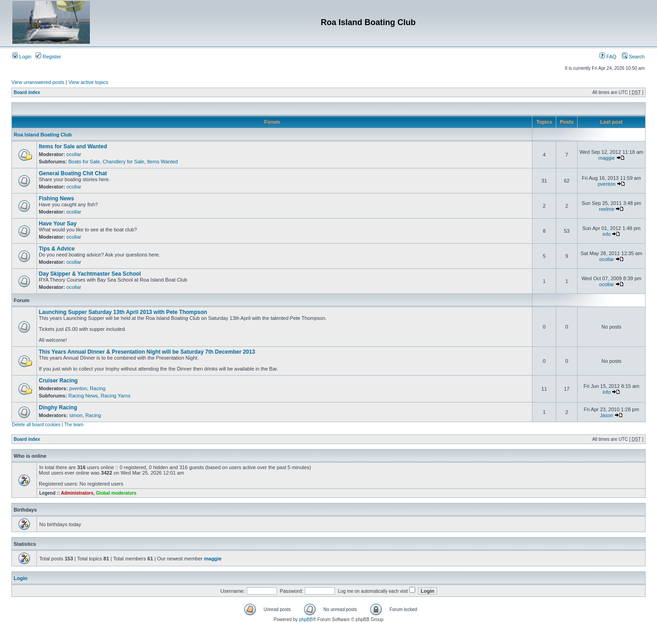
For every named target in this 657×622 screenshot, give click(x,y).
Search (633, 56)
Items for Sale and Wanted (73, 146)
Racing (97, 388)
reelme (607, 209)
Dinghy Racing (58, 407)
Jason (606, 415)
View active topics (88, 82)
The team (73, 424)
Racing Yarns (115, 395)
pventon (606, 184)
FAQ (608, 56)
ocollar (74, 154)
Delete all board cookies (36, 424)
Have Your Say (58, 223)
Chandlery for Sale (123, 161)
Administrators (77, 493)
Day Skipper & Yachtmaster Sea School (90, 274)
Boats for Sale (84, 161)
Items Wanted (162, 161)
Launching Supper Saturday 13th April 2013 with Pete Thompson (123, 312)
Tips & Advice (57, 249)
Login (21, 56)
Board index (27, 92)
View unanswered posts (37, 82)
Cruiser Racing (58, 380)
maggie (607, 158)
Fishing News (56, 198)
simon (76, 415)
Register (48, 56)
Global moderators (116, 493)
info (607, 234)
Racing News (83, 395)
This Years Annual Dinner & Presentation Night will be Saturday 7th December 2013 (147, 352)
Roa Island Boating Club (43, 134)
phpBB (306, 619)
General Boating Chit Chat (73, 173)
